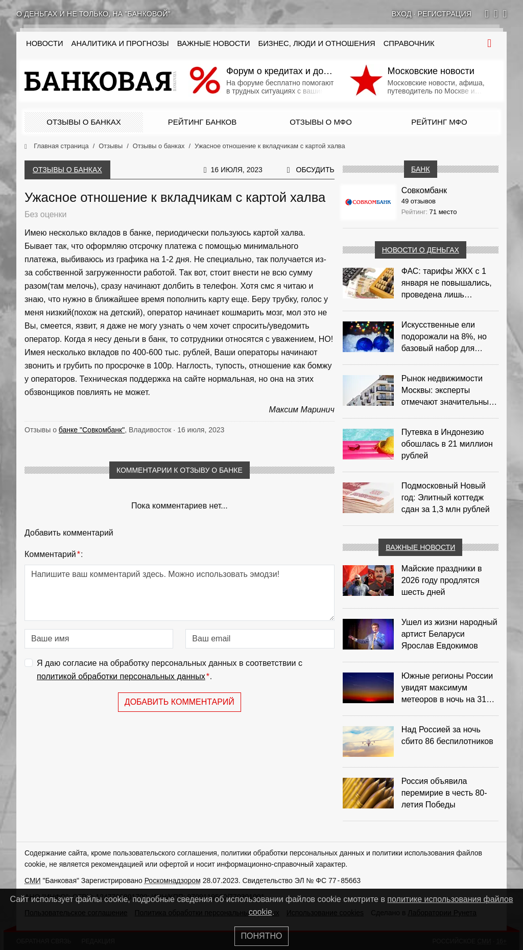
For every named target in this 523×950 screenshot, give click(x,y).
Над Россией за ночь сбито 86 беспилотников (447, 735)
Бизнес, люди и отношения (316, 43)
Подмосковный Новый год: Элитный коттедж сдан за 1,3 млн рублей (445, 497)
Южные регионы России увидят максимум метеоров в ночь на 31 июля (447, 688)
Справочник (409, 43)
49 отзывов (418, 201)
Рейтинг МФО (439, 122)
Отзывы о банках (83, 122)
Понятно (261, 936)
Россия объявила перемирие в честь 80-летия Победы (444, 793)
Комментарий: (54, 554)
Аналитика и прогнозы (120, 43)
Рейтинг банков (202, 122)
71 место (443, 212)
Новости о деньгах (420, 250)
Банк (420, 169)
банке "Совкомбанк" (92, 430)
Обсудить (315, 170)
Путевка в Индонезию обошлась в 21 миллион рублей (447, 444)
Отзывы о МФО (321, 122)
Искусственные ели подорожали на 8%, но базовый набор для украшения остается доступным (444, 337)
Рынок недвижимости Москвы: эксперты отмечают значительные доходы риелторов (447, 391)
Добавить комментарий (179, 702)
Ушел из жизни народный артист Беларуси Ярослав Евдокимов (449, 634)
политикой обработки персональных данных (121, 676)
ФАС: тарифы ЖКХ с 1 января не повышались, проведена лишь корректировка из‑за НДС (449, 283)
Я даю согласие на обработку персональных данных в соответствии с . (169, 671)
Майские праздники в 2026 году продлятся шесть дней (441, 580)
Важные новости (213, 43)
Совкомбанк (424, 190)
